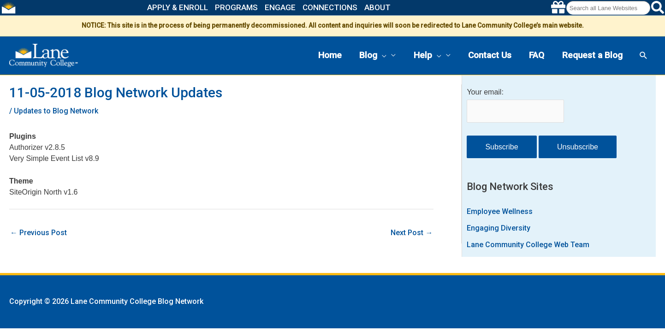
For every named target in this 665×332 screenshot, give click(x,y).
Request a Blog (592, 55)
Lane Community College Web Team (528, 244)
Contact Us (489, 55)
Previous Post (38, 232)
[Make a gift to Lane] (558, 7)
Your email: (485, 92)
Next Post (412, 232)
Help (427, 55)
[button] (381, 55)
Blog (372, 55)
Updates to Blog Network (56, 111)
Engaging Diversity (498, 228)
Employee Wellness (500, 211)
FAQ (536, 55)
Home (330, 55)
